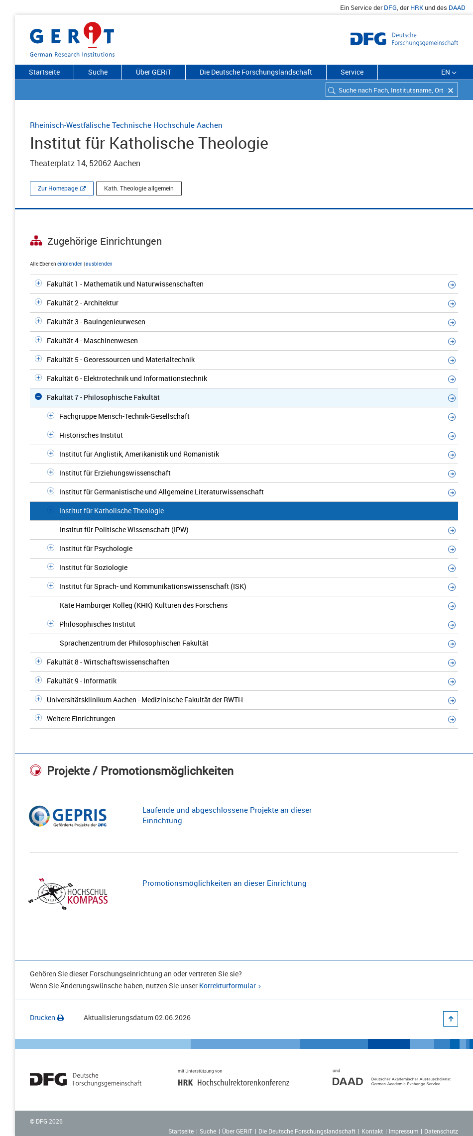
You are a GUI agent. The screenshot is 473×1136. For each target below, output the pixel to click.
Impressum (403, 1131)
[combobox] (392, 90)
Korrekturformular (227, 985)
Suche (98, 72)
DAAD (457, 7)
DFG (390, 7)
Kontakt (372, 1131)
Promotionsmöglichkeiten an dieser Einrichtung (224, 883)
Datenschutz (441, 1131)
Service (352, 72)
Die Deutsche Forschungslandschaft (256, 72)
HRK (416, 7)
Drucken (47, 1017)
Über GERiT (153, 72)
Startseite (44, 72)
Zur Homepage (58, 188)
